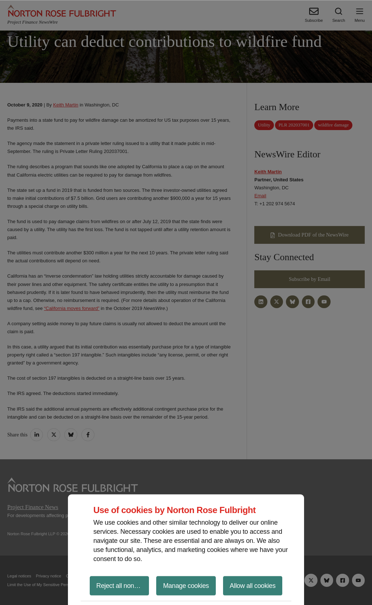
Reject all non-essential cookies (122, 585)
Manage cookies (186, 585)
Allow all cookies (252, 585)
